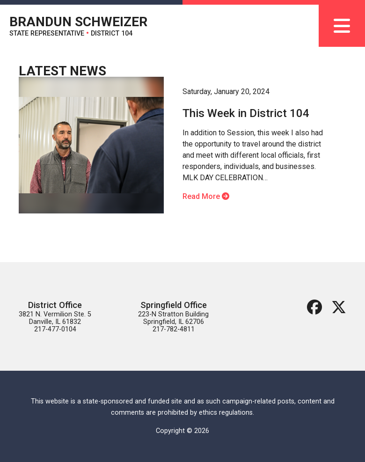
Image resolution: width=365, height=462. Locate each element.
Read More (205, 196)
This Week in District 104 (245, 113)
